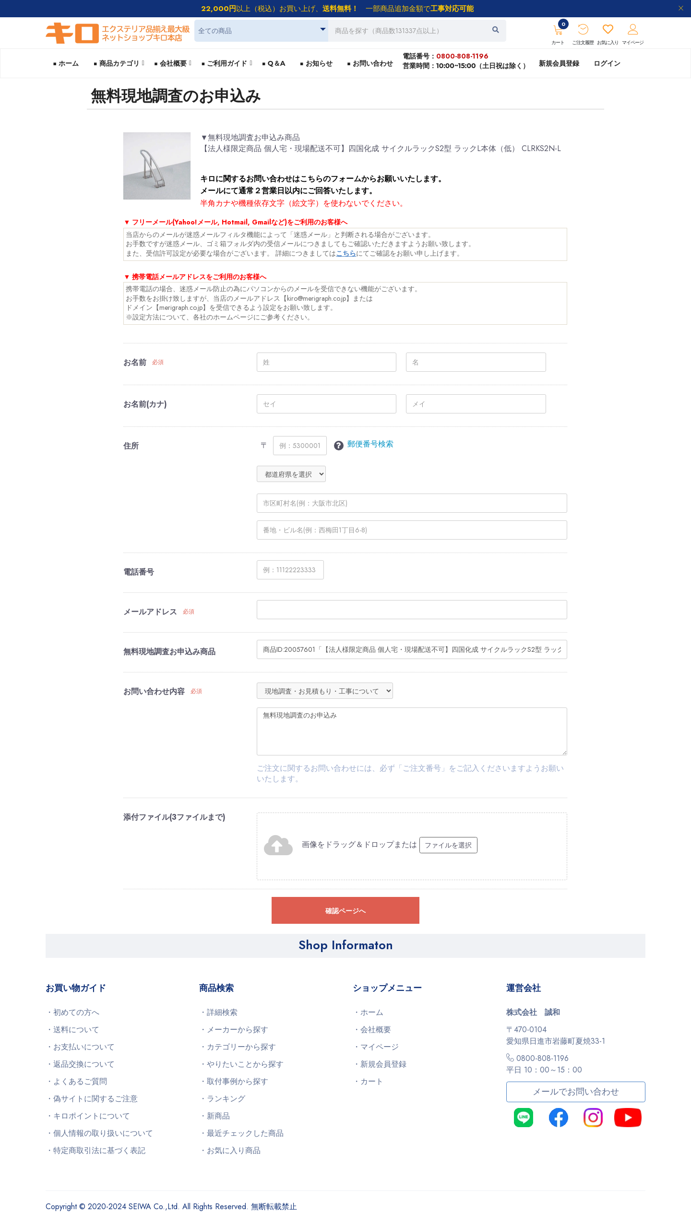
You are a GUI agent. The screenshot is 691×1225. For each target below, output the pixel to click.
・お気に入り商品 (230, 1150)
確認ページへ (345, 911)
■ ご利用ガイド (224, 63)
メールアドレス (150, 612)
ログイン (607, 63)
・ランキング (222, 1098)
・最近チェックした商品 (241, 1133)
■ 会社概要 (170, 63)
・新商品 (214, 1115)
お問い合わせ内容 (154, 691)
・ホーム (368, 1012)
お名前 (134, 362)
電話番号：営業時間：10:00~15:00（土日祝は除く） (466, 60)
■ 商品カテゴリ (116, 63)
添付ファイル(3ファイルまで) (174, 817)
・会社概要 (372, 1029)
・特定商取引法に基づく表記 (95, 1150)
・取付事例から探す (233, 1081)
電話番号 (138, 572)
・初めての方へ (72, 1012)
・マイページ (376, 1046)
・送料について (72, 1029)
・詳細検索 (218, 1012)
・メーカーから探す (233, 1029)
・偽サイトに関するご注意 (92, 1098)
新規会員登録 (559, 63)
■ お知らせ (315, 63)
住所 (131, 446)
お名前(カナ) (145, 404)
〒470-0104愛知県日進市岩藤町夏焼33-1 (555, 1035)
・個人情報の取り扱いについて (99, 1133)
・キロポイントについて (88, 1115)
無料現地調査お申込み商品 (169, 652)
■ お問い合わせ (370, 63)
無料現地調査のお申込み (412, 731)
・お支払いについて (80, 1046)
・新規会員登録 (379, 1064)
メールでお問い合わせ (576, 1091)
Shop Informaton (345, 945)
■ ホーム (66, 63)
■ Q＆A (274, 63)
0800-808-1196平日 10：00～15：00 (544, 1064)
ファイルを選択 (448, 845)
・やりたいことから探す (241, 1064)
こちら (346, 253)
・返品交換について (80, 1064)
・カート (368, 1081)
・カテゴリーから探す (237, 1046)
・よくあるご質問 (76, 1081)
